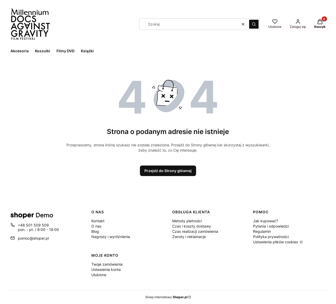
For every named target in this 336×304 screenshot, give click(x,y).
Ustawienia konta (106, 269)
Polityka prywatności (271, 236)
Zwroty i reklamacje (189, 236)
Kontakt (97, 221)
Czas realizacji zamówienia (195, 231)
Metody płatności (187, 221)
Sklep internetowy (166, 297)
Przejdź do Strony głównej (168, 170)
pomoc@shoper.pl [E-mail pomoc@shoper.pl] (33, 238)
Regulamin (262, 231)
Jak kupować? (265, 221)
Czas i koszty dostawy (191, 226)
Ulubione (98, 274)
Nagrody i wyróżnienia (110, 236)
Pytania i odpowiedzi (271, 226)
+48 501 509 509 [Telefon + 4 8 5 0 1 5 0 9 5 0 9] (33, 225)
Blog (95, 231)
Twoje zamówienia (107, 264)
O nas (96, 226)
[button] (254, 24)
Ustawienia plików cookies (276, 242)
